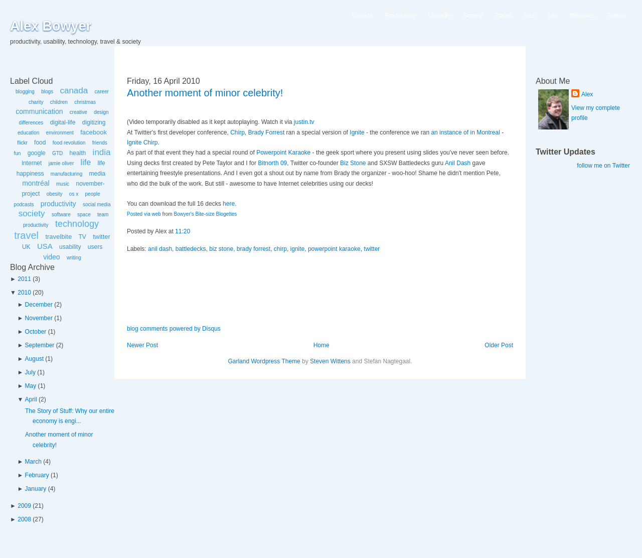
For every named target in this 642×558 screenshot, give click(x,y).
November (39, 318)
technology (77, 224)
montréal (35, 183)
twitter (101, 236)
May (31, 385)
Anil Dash (457, 163)
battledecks (191, 248)
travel (26, 235)
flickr (22, 143)
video (51, 257)
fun (17, 153)
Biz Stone (353, 163)
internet (32, 163)
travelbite (58, 236)
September (40, 345)
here (229, 203)
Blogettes (582, 15)
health (78, 153)
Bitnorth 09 (272, 163)
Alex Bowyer (50, 26)
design (101, 112)
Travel (503, 15)
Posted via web (144, 214)
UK (26, 246)
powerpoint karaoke (334, 248)
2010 (24, 292)
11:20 (182, 231)
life (86, 162)
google (37, 153)
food (40, 142)
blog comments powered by (174, 328)
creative (78, 112)
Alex (587, 94)
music (62, 184)
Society (473, 15)
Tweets (616, 15)
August (34, 358)
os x (73, 194)
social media (97, 204)
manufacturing (66, 174)
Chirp (237, 132)
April (31, 399)
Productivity (400, 15)
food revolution (69, 143)
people (92, 194)
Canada (362, 15)
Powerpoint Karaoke (283, 152)
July (30, 372)
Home (321, 345)
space (84, 214)
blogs (47, 91)
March (33, 461)
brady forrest (253, 248)
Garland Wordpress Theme (264, 361)
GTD (57, 153)
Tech (529, 15)
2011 (24, 279)
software (61, 214)
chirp (280, 248)
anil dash (160, 248)
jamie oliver (61, 163)
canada (74, 90)
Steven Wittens (330, 361)
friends (99, 143)
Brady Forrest (266, 132)
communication (39, 111)
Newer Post (142, 345)
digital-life (63, 122)
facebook (93, 132)
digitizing (94, 122)
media (97, 173)
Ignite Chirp (142, 142)
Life (553, 15)
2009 (24, 505)
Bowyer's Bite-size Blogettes (205, 214)
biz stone (221, 248)
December (39, 304)
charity (36, 102)
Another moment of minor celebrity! (205, 92)
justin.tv (304, 121)
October (36, 331)
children (59, 102)
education (28, 132)
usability (70, 246)
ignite (297, 248)
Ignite (357, 132)
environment (60, 132)
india (102, 152)
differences (31, 122)
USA (45, 246)
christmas (85, 102)
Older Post (499, 345)
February (37, 475)
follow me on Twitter (603, 165)
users (95, 246)
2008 (24, 519)
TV (82, 236)
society (32, 213)
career (102, 91)
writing (74, 257)
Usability (439, 15)
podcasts (24, 204)
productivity (58, 204)
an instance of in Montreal (465, 132)
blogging (25, 91)
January (36, 488)
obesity (55, 194)
